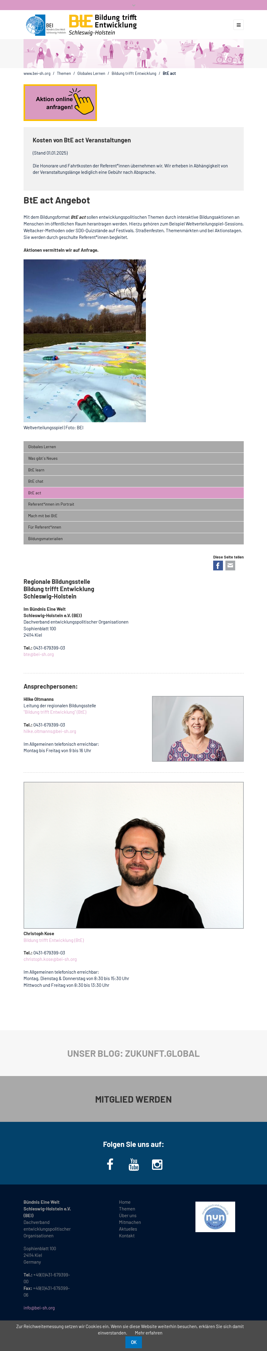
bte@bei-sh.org (39, 654)
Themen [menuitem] (127, 1208)
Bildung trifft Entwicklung (134, 73)
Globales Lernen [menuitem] (42, 446)
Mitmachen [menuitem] (130, 1222)
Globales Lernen (91, 73)
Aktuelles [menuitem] (128, 1229)
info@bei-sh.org (39, 1307)
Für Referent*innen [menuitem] (44, 527)
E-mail (230, 565)
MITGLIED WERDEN (133, 1098)
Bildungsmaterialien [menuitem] (45, 538)
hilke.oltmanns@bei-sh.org (50, 731)
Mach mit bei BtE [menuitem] (42, 515)
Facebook (218, 565)
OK (133, 1342)
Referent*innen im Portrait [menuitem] (51, 504)
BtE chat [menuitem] (35, 481)
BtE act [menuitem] (34, 492)
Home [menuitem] (125, 1202)
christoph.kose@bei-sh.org (50, 959)
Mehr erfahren (148, 1332)
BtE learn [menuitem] (36, 469)
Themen (64, 73)
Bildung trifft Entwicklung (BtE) (54, 940)
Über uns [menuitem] (127, 1215)
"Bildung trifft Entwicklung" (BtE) (55, 712)
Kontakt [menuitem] (127, 1235)
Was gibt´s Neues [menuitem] (42, 458)
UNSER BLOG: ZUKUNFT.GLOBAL (133, 1053)
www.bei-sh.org (37, 73)
